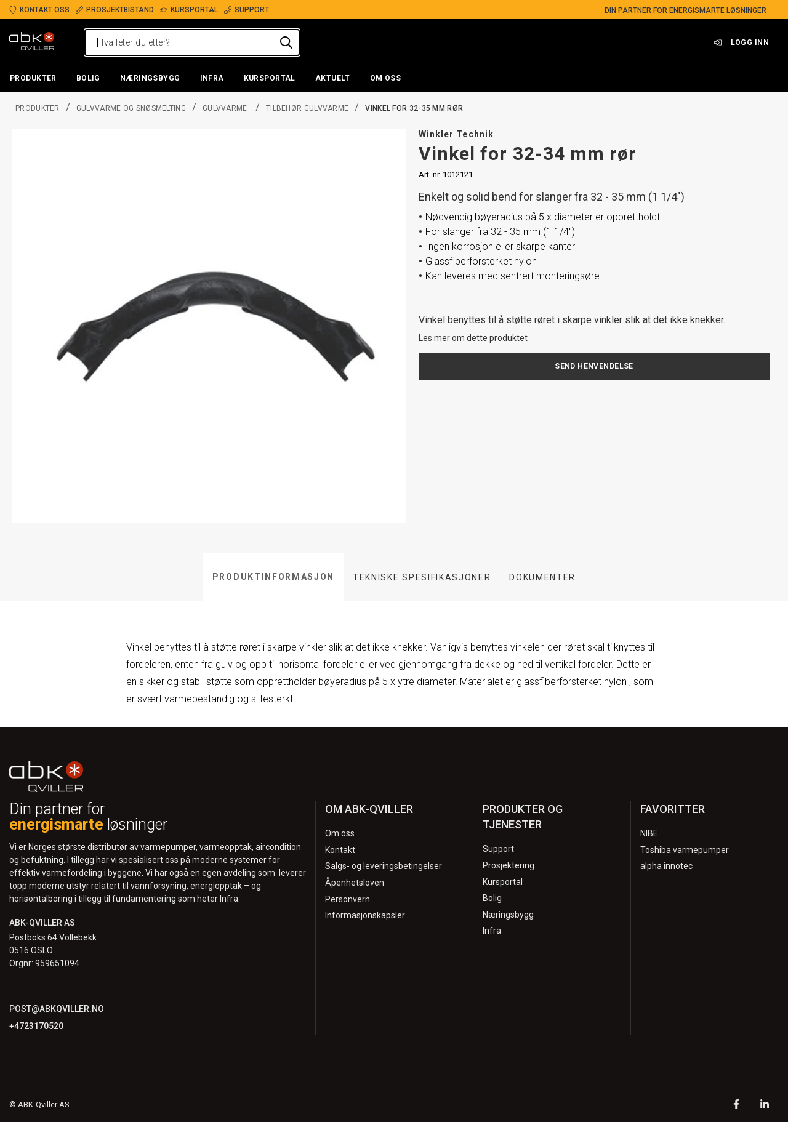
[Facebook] (736, 1106)
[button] (33, 79)
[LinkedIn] (764, 1106)
